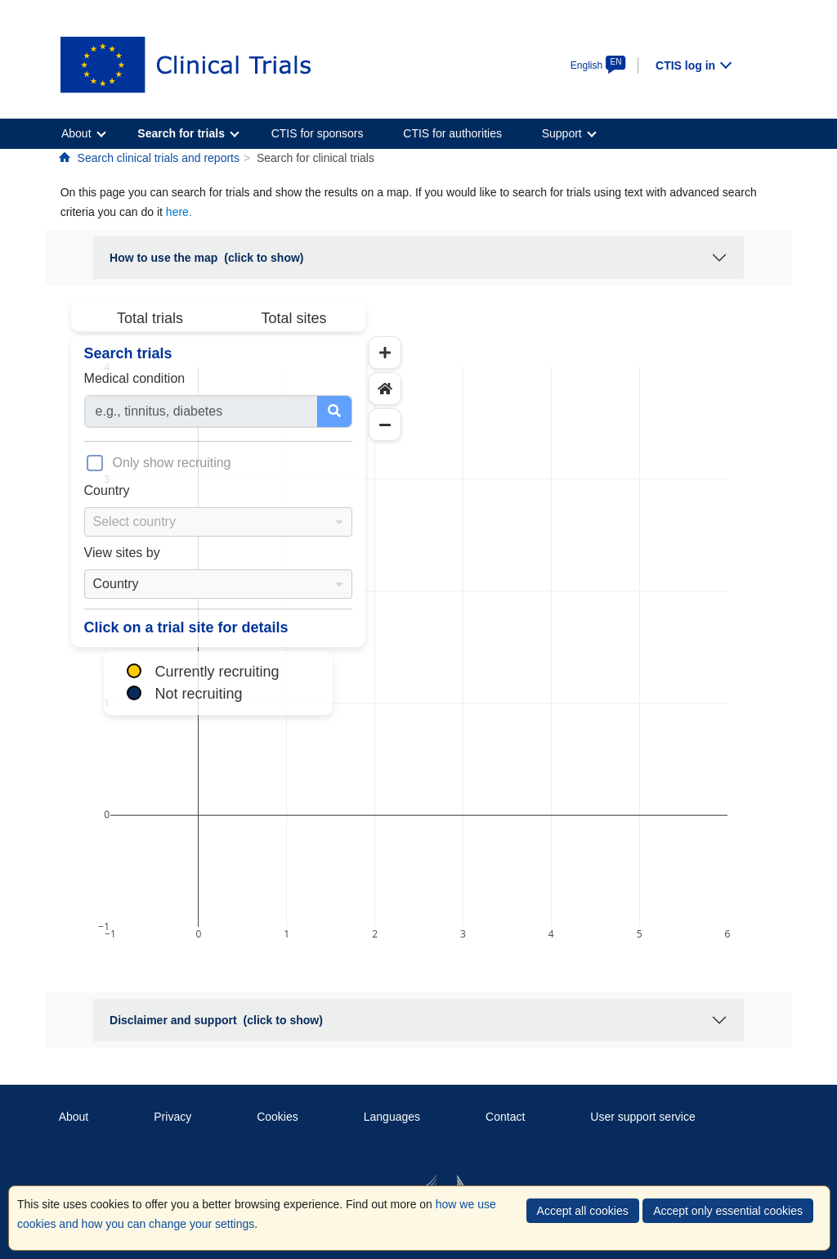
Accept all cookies (583, 1210)
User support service (642, 1116)
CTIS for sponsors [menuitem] (317, 133)
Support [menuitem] (562, 133)
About (74, 1116)
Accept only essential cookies (728, 1210)
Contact (505, 1116)
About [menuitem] (76, 133)
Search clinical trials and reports (158, 157)
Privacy (172, 1116)
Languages (392, 1116)
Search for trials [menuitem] (181, 133)
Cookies (277, 1116)
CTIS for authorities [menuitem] (452, 133)
